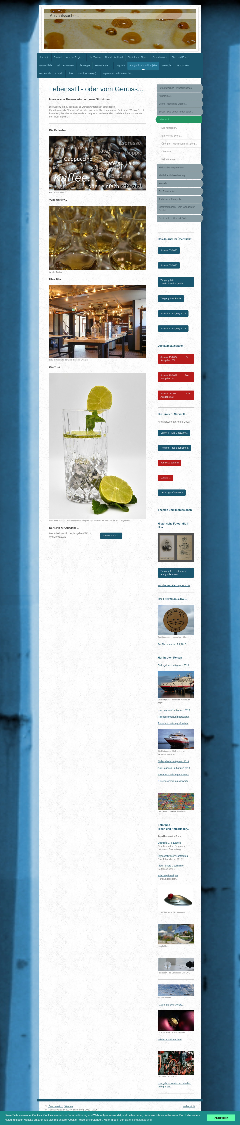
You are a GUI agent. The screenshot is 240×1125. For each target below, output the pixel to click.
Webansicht (189, 1106)
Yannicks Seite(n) (169, 462)
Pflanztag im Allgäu (168, 875)
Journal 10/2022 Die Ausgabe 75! (174, 377)
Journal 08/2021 (111, 535)
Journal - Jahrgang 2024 (173, 313)
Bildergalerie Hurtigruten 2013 (173, 761)
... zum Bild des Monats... (171, 1004)
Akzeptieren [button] (221, 1117)
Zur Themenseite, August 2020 (174, 585)
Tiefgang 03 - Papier (171, 298)
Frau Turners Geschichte (171, 865)
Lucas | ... (165, 477)
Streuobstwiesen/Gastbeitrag (173, 856)
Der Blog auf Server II (171, 492)
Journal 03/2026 (168, 250)
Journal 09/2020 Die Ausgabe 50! (175, 395)
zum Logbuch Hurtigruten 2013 (174, 768)
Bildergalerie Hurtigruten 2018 (173, 665)
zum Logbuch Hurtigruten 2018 (174, 710)
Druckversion (54, 1106)
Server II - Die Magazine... (174, 432)
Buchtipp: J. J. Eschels (169, 842)
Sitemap (68, 1106)
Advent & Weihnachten (170, 1039)
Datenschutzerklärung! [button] (138, 1119)
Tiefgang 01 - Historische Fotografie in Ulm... (173, 573)
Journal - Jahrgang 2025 (173, 328)
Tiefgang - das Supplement (174, 447)
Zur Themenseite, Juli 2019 (172, 644)
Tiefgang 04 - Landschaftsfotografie (171, 282)
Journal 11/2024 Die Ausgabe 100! (174, 359)
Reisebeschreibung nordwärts (173, 716)
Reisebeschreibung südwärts (173, 723)
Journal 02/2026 (168, 265)
